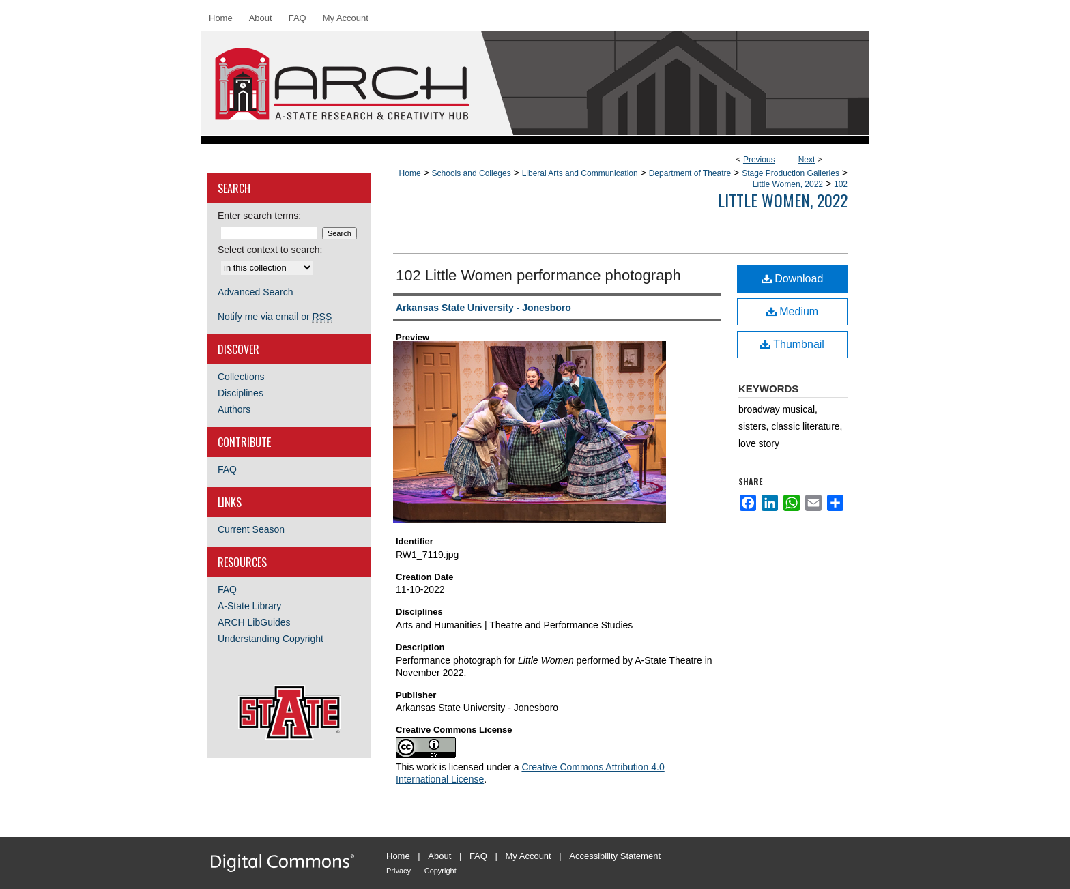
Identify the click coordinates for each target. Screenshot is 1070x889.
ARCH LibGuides (254, 622)
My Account (528, 856)
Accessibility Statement (615, 856)
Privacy (398, 870)
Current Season (251, 529)
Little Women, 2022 (788, 184)
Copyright (440, 870)
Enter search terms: (259, 215)
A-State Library (249, 605)
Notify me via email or (275, 316)
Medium (792, 311)
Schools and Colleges (471, 173)
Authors (234, 409)
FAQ (227, 469)
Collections (241, 376)
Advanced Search (255, 292)
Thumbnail (792, 344)
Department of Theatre (690, 173)
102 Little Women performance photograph (538, 275)
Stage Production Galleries (790, 173)
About (439, 856)
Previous (759, 159)
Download (793, 279)
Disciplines (240, 393)
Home (410, 173)
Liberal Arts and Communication (580, 173)
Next (806, 159)
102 (841, 184)
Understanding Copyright (270, 638)
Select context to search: (270, 249)
